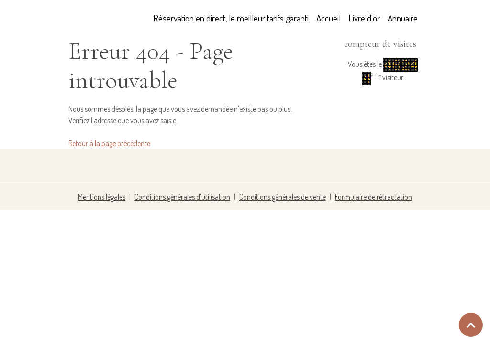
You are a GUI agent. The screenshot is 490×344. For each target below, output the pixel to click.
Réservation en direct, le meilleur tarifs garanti (231, 18)
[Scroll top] (471, 325)
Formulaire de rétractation (373, 197)
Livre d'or (364, 18)
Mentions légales (101, 197)
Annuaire (403, 18)
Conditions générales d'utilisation (182, 197)
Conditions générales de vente (282, 197)
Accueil (328, 18)
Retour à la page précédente (109, 143)
